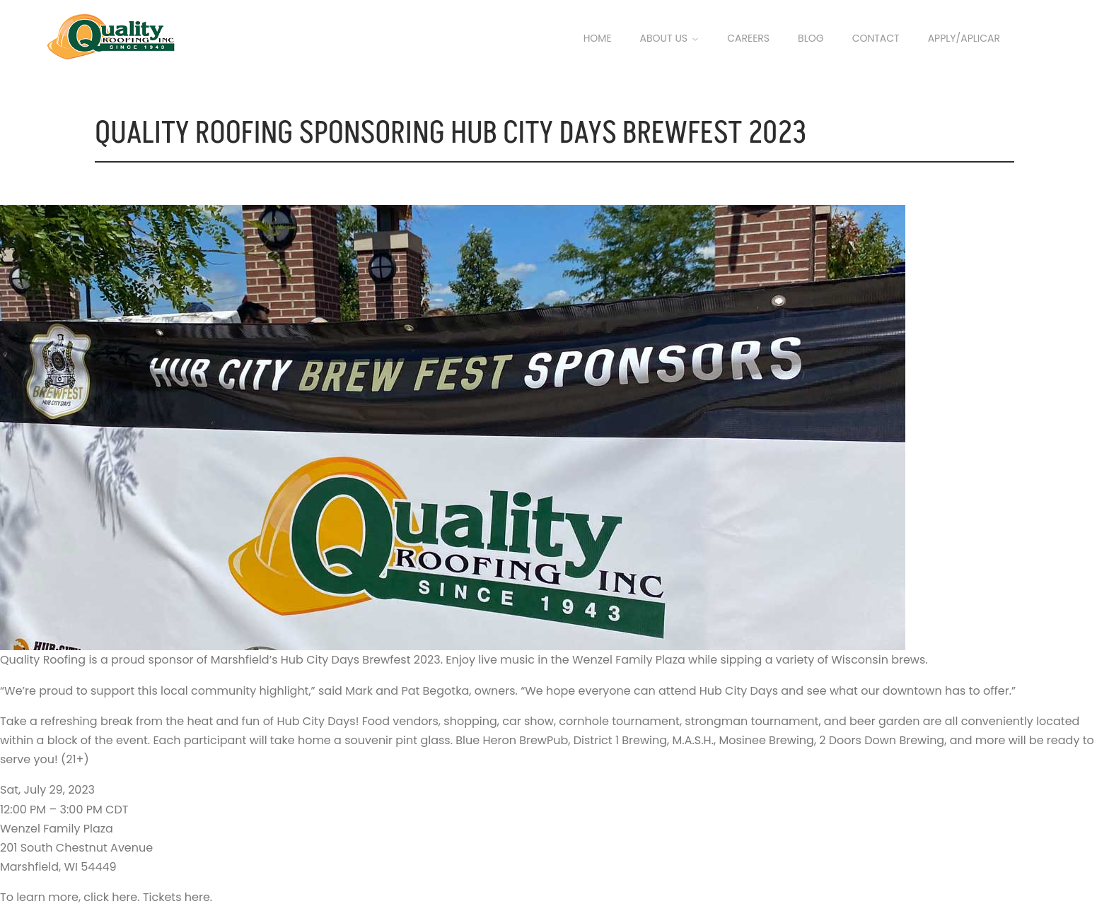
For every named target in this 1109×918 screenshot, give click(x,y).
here (124, 897)
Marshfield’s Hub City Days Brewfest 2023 (326, 660)
